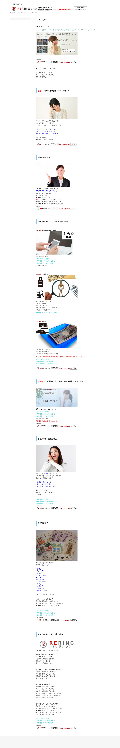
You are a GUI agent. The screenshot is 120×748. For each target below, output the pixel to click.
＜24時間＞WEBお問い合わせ (45, 261)
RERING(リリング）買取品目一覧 (47, 312)
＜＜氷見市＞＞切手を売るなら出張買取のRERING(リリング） (66, 29)
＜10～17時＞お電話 (42, 259)
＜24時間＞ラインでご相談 (44, 263)
